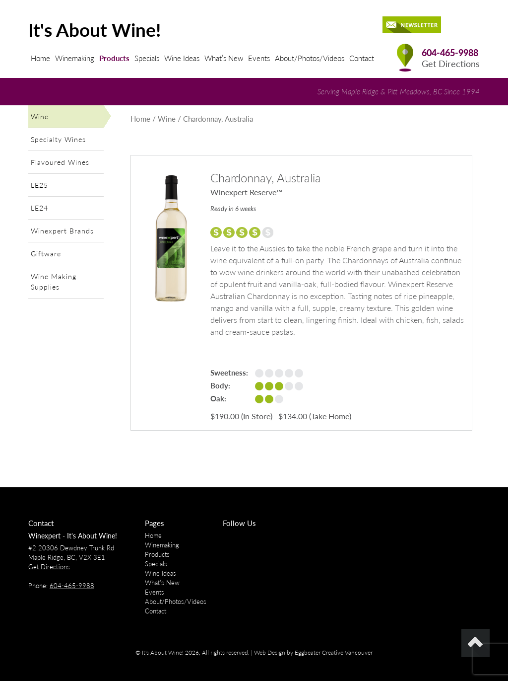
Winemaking (74, 58)
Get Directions (451, 64)
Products (114, 58)
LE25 (39, 185)
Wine (40, 116)
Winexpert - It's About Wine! (72, 535)
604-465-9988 (450, 53)
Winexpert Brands (62, 231)
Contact (361, 58)
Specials (146, 58)
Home (40, 58)
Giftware (46, 253)
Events (259, 58)
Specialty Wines (58, 139)
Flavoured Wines (60, 162)
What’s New (223, 58)
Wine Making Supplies (53, 281)
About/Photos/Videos (309, 58)
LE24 (39, 208)
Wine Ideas (181, 58)
